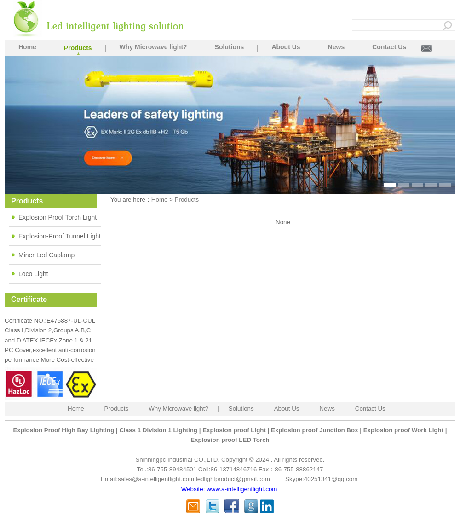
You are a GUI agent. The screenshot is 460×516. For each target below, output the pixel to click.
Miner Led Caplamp (46, 255)
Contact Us (389, 47)
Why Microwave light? (153, 47)
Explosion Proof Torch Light (57, 217)
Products (78, 48)
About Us (285, 47)
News (336, 47)
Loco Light (33, 274)
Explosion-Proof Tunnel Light (59, 236)
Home (27, 47)
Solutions (229, 47)
